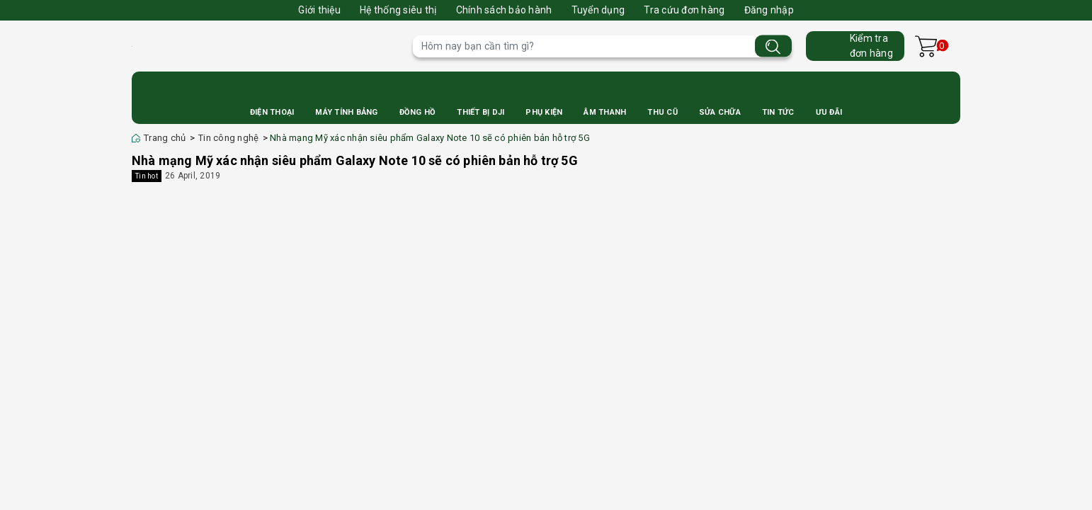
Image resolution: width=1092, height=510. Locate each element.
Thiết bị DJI (480, 112)
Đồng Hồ (417, 112)
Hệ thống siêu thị (398, 10)
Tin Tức (778, 112)
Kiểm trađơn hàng (871, 46)
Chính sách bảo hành (504, 10)
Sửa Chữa (720, 112)
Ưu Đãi (829, 112)
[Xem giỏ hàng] (926, 46)
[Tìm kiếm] (773, 46)
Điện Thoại (272, 112)
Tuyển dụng (598, 10)
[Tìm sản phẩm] (602, 46)
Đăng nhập (769, 10)
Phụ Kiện (543, 112)
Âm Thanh (605, 112)
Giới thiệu (319, 10)
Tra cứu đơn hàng (684, 10)
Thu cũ (662, 112)
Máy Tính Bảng (346, 112)
